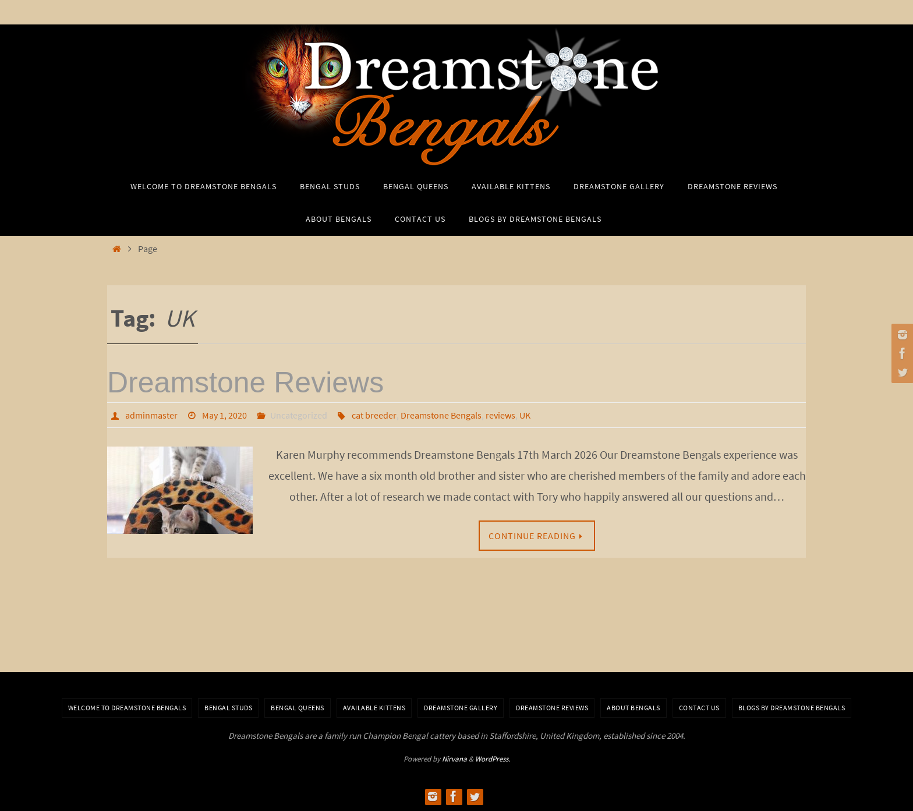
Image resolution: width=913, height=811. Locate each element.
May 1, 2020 (224, 415)
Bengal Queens (297, 707)
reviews (500, 415)
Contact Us (699, 707)
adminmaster (151, 415)
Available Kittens (374, 707)
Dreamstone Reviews (245, 382)
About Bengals (633, 707)
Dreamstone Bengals (441, 415)
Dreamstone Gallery (460, 707)
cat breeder (374, 415)
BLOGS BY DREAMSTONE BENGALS (791, 707)
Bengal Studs (228, 707)
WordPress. (492, 759)
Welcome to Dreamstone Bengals (127, 707)
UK (524, 415)
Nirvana (454, 759)
